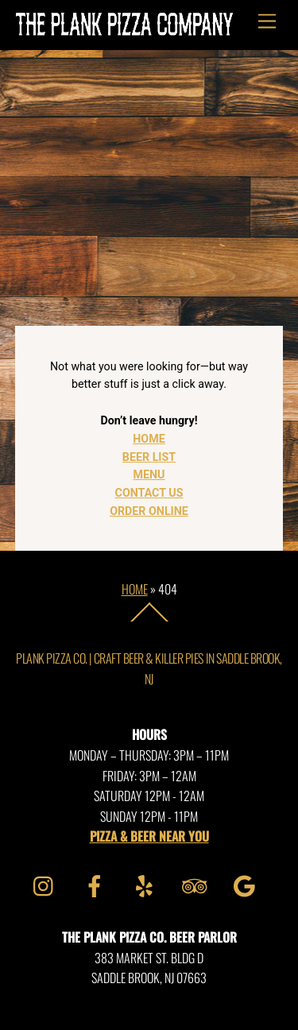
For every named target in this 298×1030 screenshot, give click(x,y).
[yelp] (147, 883)
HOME (148, 438)
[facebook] (97, 883)
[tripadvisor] (197, 883)
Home (135, 588)
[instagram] (47, 883)
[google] (247, 883)
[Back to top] (149, 620)
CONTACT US (149, 492)
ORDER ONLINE (149, 511)
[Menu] (267, 21)
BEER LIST (149, 457)
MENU (149, 474)
